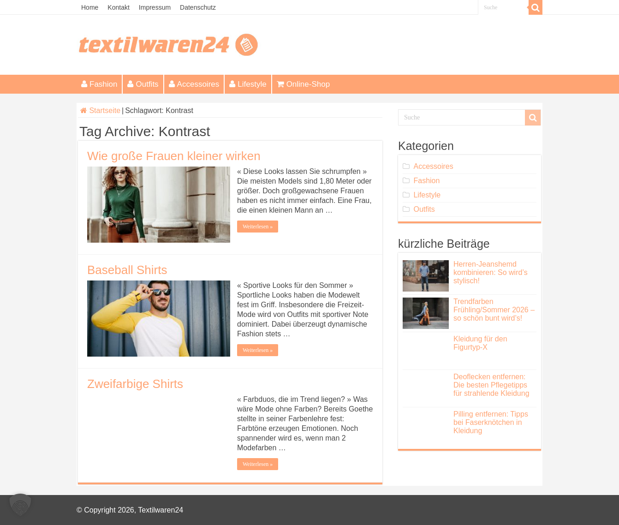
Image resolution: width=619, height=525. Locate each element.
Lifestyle (247, 84)
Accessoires (194, 84)
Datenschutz (198, 7)
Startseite (100, 110)
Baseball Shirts (127, 270)
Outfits (142, 84)
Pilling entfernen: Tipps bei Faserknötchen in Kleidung (490, 422)
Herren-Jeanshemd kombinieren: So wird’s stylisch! (490, 272)
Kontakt (118, 7)
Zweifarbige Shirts (135, 384)
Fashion (99, 84)
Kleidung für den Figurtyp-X (480, 343)
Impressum (155, 7)
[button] (20, 504)
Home (89, 7)
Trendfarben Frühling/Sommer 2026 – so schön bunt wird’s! (494, 310)
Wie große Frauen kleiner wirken (174, 156)
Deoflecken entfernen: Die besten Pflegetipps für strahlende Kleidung (491, 385)
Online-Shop (303, 84)
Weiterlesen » (258, 226)
